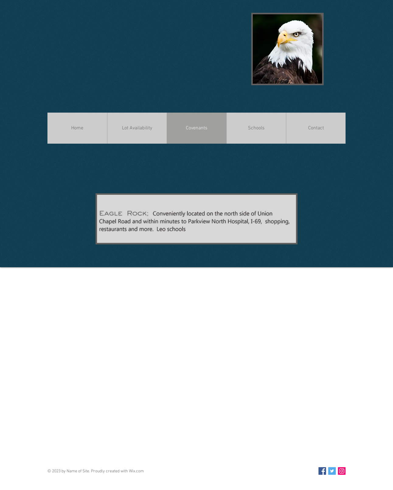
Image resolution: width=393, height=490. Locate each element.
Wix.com (136, 471)
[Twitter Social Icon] (332, 471)
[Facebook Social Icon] (322, 471)
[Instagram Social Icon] (342, 471)
